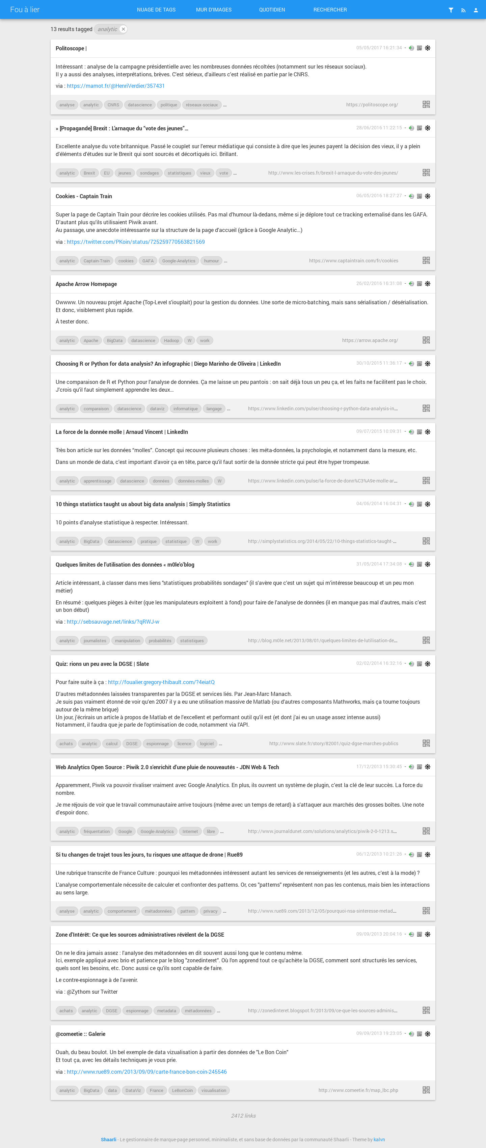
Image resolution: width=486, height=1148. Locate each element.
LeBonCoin (182, 1090)
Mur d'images (214, 9)
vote (223, 173)
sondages (149, 173)
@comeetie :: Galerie (80, 1033)
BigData (115, 340)
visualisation (213, 1090)
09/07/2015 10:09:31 (379, 431)
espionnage (157, 743)
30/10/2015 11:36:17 (379, 363)
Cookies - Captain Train (84, 196)
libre (211, 831)
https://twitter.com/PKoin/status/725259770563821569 (136, 241)
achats (66, 743)
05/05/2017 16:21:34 (379, 48)
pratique (149, 541)
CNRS (113, 104)
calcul (111, 743)
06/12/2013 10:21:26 (379, 854)
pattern (188, 911)
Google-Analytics (178, 260)
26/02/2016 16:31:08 (379, 283)
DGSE (132, 743)
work (205, 340)
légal (232, 260)
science (234, 104)
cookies (126, 260)
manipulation (127, 640)
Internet (190, 831)
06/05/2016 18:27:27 (379, 195)
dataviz (157, 408)
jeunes (124, 173)
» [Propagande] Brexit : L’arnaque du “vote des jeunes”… (122, 128)
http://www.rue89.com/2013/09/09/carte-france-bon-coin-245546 (147, 1071)
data (112, 1090)
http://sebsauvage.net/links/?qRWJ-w (113, 621)
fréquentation (97, 831)
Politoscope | (71, 48)
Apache (91, 340)
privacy (211, 911)
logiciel (207, 743)
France (156, 1090)
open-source (236, 831)
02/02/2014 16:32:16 (379, 663)
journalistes (95, 640)
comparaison (96, 408)
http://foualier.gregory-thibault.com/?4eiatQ (161, 681)
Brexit (89, 173)
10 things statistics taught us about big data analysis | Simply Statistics (143, 503)
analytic (112, 29)
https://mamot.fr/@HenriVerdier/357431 (116, 85)
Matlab (229, 743)
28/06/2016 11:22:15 (379, 128)
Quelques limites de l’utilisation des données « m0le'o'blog (125, 564)
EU (107, 173)
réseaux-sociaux (202, 104)
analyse (67, 104)
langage (214, 408)
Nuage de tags (156, 9)
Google (125, 831)
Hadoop (171, 340)
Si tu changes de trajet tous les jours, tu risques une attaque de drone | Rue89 (149, 854)
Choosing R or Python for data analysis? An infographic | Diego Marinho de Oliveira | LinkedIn (168, 363)
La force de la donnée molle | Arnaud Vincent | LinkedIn (122, 431)
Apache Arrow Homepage (86, 283)
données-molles (193, 481)
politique (169, 104)
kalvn (379, 1140)
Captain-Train (97, 260)
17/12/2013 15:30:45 (379, 766)
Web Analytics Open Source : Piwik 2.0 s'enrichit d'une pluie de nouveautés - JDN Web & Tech (167, 767)
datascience (140, 104)
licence (184, 743)
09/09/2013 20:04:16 (379, 934)
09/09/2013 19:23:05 (379, 1033)
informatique (185, 408)
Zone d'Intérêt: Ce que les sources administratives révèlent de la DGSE (140, 934)
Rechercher (330, 9)
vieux (205, 173)
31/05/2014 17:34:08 (379, 564)
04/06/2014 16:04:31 (379, 503)
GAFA (148, 260)
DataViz (133, 1090)
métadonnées (158, 911)
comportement (122, 911)
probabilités (160, 640)
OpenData (230, 1010)
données (161, 481)
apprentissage (97, 481)
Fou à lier (24, 9)
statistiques (179, 173)
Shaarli (108, 1140)
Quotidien (272, 9)
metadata (166, 1010)
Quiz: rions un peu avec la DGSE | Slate (102, 663)
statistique (176, 541)
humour (211, 260)
